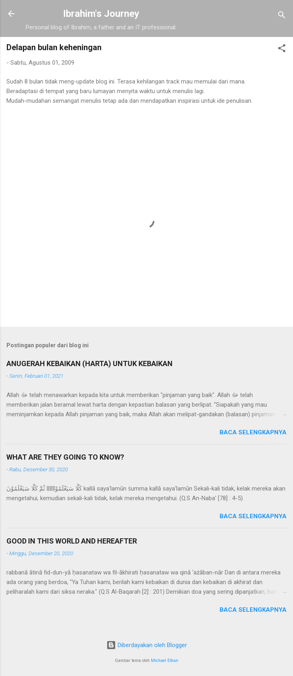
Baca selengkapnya (253, 432)
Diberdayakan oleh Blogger (146, 645)
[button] (282, 49)
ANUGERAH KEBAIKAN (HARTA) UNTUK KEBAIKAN (89, 363)
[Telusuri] (282, 16)
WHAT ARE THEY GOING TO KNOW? (65, 457)
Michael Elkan (164, 660)
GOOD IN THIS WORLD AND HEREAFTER (71, 541)
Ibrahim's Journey (101, 13)
